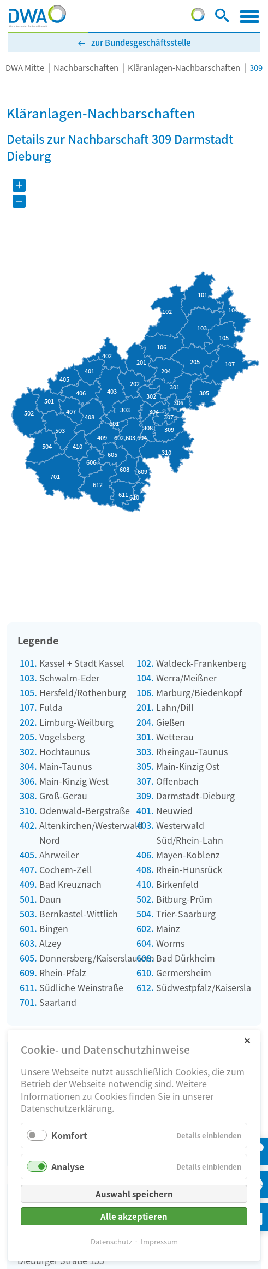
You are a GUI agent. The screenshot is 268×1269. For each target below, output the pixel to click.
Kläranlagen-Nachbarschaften (184, 67)
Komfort (69, 1135)
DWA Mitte (24, 67)
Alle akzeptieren (134, 1216)
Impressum (159, 1241)
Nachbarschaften (85, 67)
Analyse (67, 1166)
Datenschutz (111, 1241)
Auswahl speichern (134, 1194)
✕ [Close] (247, 1040)
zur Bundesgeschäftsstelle (140, 42)
